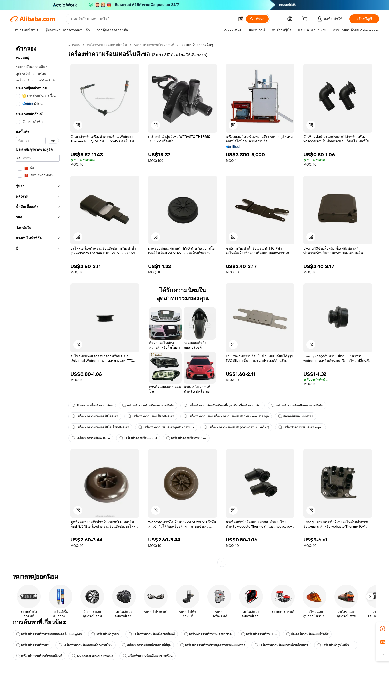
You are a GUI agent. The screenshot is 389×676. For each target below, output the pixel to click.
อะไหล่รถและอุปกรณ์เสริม (107, 45)
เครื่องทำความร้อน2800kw (186, 438)
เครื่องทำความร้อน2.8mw (91, 438)
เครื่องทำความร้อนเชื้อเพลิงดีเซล (151, 416)
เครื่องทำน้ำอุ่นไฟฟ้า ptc (335, 645)
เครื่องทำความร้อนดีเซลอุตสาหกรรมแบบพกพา (212, 645)
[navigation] (38, 304)
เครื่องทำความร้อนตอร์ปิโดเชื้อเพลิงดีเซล (100, 427)
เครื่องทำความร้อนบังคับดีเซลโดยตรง (281, 645)
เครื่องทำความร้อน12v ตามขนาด (208, 634)
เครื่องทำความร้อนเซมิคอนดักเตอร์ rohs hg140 (49, 634)
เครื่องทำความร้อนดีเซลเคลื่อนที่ (152, 634)
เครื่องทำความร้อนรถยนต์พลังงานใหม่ (85, 645)
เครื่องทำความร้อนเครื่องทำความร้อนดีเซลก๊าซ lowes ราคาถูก (226, 416)
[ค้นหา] (257, 19)
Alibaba (74, 45)
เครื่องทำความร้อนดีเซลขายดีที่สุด (146, 645)
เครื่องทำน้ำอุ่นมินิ (105, 634)
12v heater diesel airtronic (92, 656)
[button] (241, 19)
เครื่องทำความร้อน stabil (138, 438)
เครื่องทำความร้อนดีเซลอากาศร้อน (147, 656)
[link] (382, 628)
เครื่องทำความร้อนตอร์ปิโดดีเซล (95, 416)
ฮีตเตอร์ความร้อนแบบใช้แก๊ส (307, 634)
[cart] (306, 20)
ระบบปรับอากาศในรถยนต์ (154, 45)
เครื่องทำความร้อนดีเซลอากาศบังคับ (148, 405)
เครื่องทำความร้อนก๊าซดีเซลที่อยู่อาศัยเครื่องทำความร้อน (222, 405)
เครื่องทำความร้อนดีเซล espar (300, 427)
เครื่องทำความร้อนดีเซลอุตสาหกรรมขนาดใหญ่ (236, 427)
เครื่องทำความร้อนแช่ (32, 645)
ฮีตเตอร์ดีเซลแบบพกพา (295, 416)
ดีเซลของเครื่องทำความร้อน (92, 405)
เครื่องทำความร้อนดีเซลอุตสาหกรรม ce (166, 427)
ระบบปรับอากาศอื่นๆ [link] (197, 45)
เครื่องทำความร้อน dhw (259, 634)
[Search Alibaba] (152, 19)
